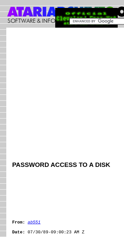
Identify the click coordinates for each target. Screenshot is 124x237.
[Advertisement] (62, 95)
